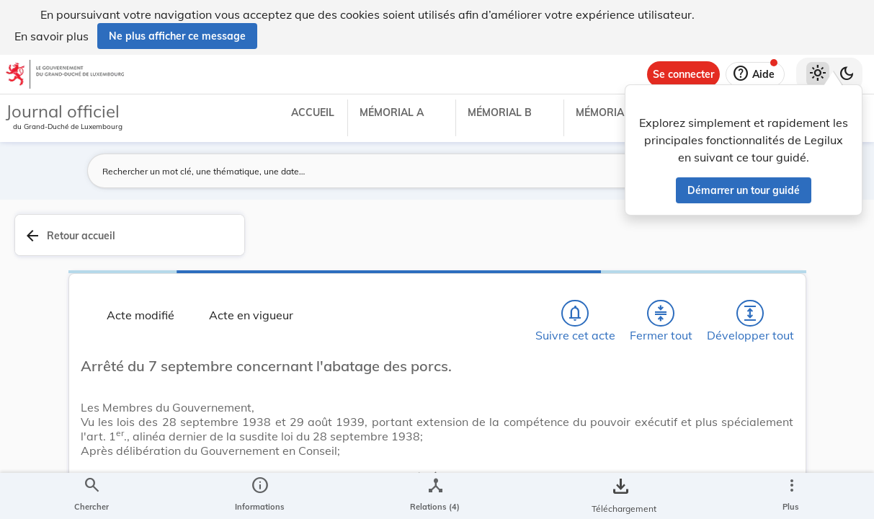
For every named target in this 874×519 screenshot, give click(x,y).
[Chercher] (285, 274)
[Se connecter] (683, 74)
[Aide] (755, 74)
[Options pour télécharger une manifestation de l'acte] (817, 434)
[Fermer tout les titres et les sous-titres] (368, 274)
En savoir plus (51, 36)
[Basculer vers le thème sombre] (846, 74)
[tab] (818, 251)
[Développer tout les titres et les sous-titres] (410, 274)
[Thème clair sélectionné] (817, 74)
